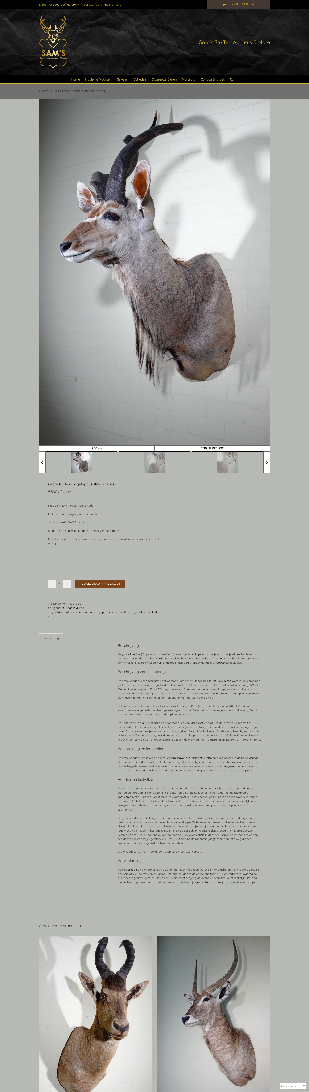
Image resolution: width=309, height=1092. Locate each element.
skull (51, 616)
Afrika (236, 654)
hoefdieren (124, 796)
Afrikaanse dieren (73, 608)
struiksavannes (180, 757)
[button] (231, 79)
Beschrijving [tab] (51, 638)
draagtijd (133, 869)
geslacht (206, 658)
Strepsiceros (220, 662)
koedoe (146, 612)
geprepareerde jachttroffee (116, 612)
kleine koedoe (165, 662)
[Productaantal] (59, 584)
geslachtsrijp (203, 882)
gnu (137, 612)
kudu (155, 612)
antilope (70, 612)
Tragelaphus (220, 658)
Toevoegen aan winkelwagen (100, 583)
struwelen (206, 757)
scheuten (177, 788)
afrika (59, 612)
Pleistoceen (224, 680)
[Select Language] (293, 1086)
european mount (87, 612)
